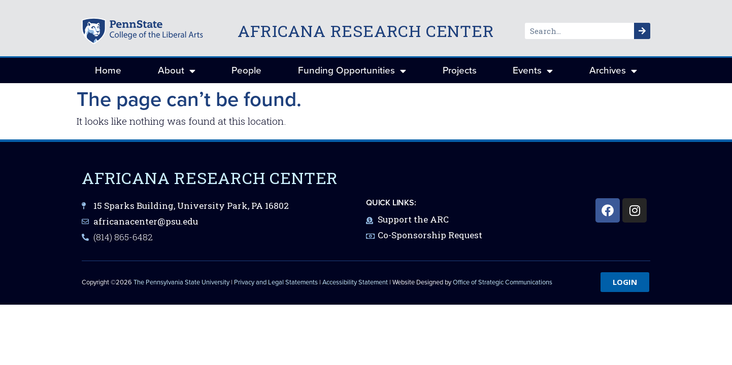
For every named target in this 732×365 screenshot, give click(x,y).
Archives (613, 71)
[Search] (642, 31)
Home (108, 70)
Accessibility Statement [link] (355, 282)
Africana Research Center (366, 31)
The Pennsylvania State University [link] (181, 282)
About (176, 71)
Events (533, 71)
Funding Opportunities (352, 71)
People (246, 70)
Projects (460, 70)
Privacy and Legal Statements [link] (276, 282)
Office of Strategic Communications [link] (502, 282)
